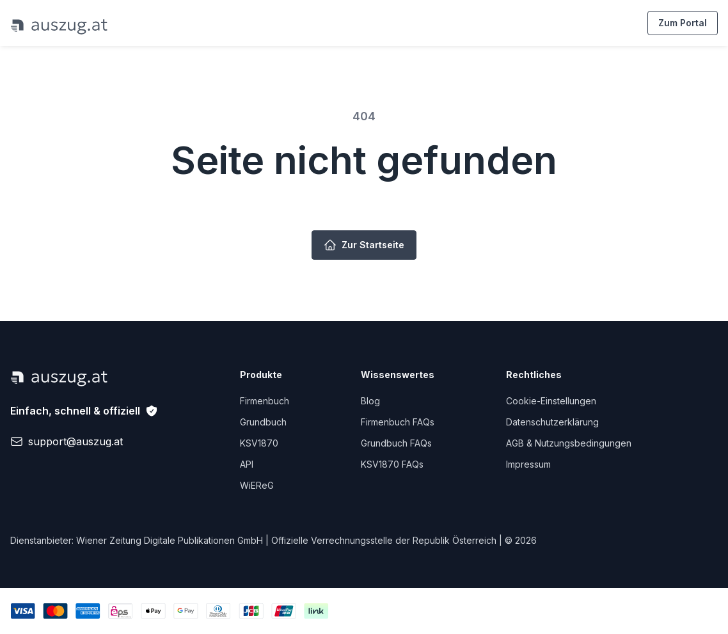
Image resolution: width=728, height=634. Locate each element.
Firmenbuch (264, 400)
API (246, 464)
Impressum (528, 464)
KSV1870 (259, 443)
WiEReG (257, 485)
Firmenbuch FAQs (397, 421)
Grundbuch (263, 421)
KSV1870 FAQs (392, 464)
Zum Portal (682, 22)
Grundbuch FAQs (396, 443)
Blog (370, 400)
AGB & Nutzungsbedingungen (568, 443)
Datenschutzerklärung (552, 421)
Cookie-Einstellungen (551, 400)
